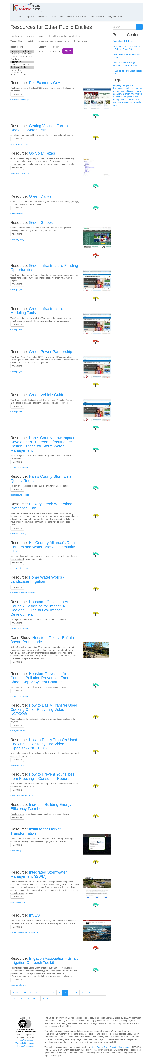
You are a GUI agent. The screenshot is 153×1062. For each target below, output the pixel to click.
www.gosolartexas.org (20, 173)
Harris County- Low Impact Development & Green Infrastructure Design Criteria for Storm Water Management (42, 444)
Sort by (42, 47)
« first (15, 992)
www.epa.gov (16, 289)
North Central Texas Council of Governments (111, 1047)
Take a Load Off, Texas (123, 41)
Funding (22, 59)
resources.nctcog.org (19, 467)
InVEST (35, 915)
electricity (138, 88)
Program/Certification (22, 54)
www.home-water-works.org (22, 593)
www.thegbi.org (17, 239)
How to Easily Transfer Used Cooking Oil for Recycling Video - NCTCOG (43, 709)
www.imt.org (15, 850)
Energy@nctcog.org (25, 1046)
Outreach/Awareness (22, 64)
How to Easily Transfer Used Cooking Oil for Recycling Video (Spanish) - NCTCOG (43, 744)
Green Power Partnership (50, 352)
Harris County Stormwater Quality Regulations (41, 478)
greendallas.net (17, 213)
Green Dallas (40, 196)
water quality (135, 102)
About (19, 16)
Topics (30, 16)
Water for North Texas (76, 16)
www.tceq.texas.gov (19, 533)
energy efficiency (126, 91)
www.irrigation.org (18, 985)
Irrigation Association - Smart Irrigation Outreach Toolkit (44, 960)
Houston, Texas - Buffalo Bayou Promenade (42, 640)
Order (55, 47)
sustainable (130, 99)
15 (27, 998)
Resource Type (17, 47)
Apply (68, 51)
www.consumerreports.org (22, 795)
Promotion (22, 62)
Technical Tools (22, 67)
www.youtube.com (18, 731)
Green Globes (41, 222)
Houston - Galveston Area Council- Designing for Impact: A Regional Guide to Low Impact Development (41, 608)
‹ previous (26, 992)
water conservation (121, 102)
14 (21, 998)
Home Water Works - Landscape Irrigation (37, 579)
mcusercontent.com (19, 568)
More (115, 105)
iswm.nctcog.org (17, 902)
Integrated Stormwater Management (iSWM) (38, 874)
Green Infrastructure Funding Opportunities (44, 267)
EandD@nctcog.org (25, 1040)
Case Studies (57, 16)
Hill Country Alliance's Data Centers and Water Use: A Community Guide (42, 547)
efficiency (129, 88)
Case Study (22, 73)
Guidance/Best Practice (22, 56)
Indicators (42, 16)
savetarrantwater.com (20, 144)
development (118, 88)
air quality (117, 85)
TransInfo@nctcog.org (25, 1043)
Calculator (22, 70)
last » (45, 998)
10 (88, 992)
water (138, 99)
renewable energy (121, 97)
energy (116, 91)
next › (35, 998)
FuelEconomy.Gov (44, 83)
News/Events (97, 16)
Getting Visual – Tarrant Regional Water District (39, 128)
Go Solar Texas (42, 153)
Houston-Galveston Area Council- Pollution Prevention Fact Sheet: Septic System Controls (40, 678)
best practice (127, 85)
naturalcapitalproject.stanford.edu (25, 932)
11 (95, 992)
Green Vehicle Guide (46, 395)
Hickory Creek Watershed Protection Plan (41, 506)
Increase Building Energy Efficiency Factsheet (40, 806)
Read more (17, 94)
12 (102, 992)
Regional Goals (115, 16)
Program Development (22, 51)
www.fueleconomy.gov (20, 100)
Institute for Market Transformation (35, 831)
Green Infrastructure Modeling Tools (36, 311)
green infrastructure (133, 94)
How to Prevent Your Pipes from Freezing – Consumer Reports (42, 776)
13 (14, 998)
